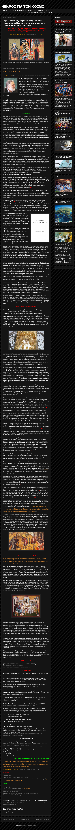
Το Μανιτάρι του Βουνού (9, 68)
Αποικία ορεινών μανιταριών (23, 68)
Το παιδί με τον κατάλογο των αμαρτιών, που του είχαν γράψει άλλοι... (20, 793)
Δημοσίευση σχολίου (10, 812)
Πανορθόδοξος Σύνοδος (24, 769)
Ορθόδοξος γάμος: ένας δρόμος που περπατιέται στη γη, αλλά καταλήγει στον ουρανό (24, 779)
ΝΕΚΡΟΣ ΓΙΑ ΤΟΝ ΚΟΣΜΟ (22, 6)
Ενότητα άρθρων (7, 775)
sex (15, 804)
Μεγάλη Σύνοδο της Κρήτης (33, 34)
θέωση (22, 434)
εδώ (32, 63)
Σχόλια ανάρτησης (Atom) (29, 825)
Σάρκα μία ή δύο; (35, 769)
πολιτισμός (11, 804)
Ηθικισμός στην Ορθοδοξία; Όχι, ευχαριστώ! (14, 795)
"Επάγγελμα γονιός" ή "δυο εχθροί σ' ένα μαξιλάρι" (15, 777)
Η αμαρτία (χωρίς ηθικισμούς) (10, 791)
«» (26, 699)
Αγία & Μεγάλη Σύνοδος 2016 (14, 802)
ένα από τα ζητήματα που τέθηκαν (17, 116)
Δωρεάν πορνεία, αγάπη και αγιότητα (12, 788)
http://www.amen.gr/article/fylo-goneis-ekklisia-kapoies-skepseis (19, 705)
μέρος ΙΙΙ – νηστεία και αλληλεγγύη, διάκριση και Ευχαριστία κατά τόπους (30, 75)
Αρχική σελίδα (25, 819)
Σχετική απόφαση (20, 151)
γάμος (24, 802)
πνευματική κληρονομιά (32, 802)
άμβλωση (5, 404)
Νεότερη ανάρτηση (8, 819)
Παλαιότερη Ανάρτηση (43, 819)
